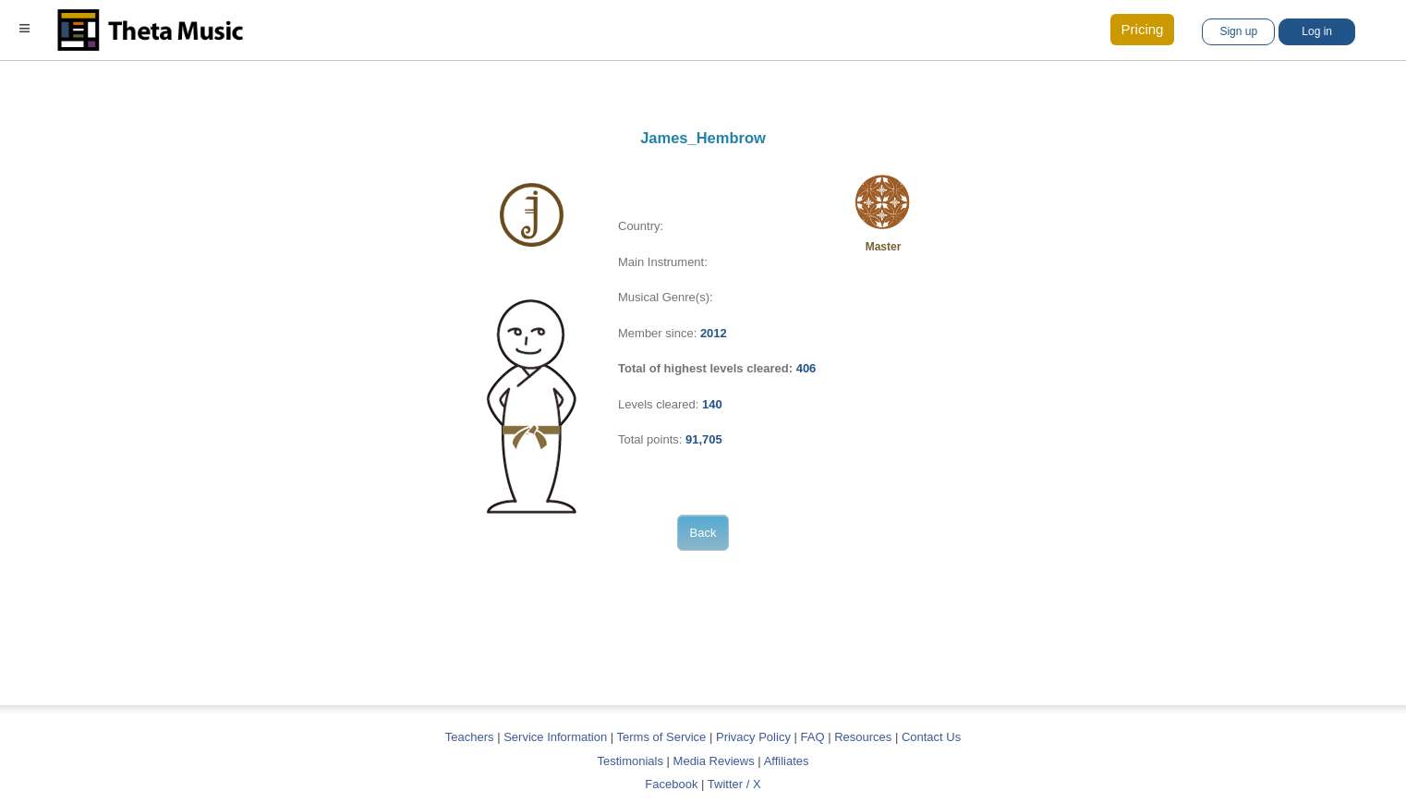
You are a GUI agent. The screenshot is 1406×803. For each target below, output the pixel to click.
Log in (1317, 31)
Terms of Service (662, 737)
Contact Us (931, 737)
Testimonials (630, 761)
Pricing (1142, 29)
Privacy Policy (753, 737)
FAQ (813, 737)
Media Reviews (714, 761)
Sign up (1238, 31)
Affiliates (786, 761)
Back (703, 533)
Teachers (471, 737)
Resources (862, 737)
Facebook (671, 784)
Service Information (555, 737)
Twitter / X (734, 784)
